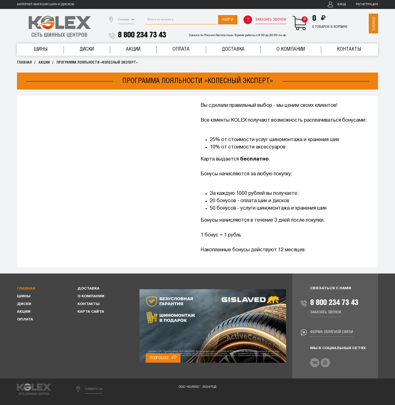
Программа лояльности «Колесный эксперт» (97, 62)
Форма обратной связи (331, 332)
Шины (41, 49)
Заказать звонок (270, 19)
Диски (87, 49)
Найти (227, 19)
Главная (24, 62)
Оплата (181, 49)
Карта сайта (90, 311)
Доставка (233, 49)
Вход (341, 4)
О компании (290, 49)
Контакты (349, 49)
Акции (133, 49)
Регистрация (367, 4)
